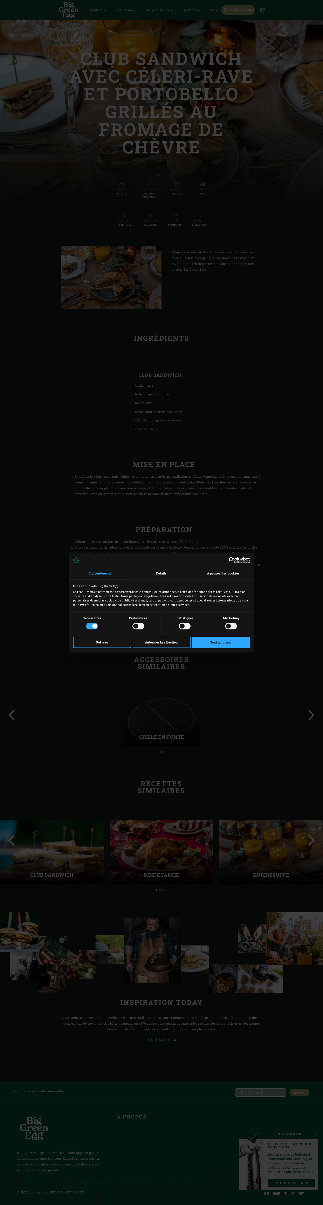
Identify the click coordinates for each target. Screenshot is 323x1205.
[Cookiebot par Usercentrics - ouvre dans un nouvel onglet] (232, 560)
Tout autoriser (221, 642)
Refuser (102, 642)
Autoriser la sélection (161, 642)
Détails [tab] (161, 573)
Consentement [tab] (100, 573)
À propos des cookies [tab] (223, 573)
